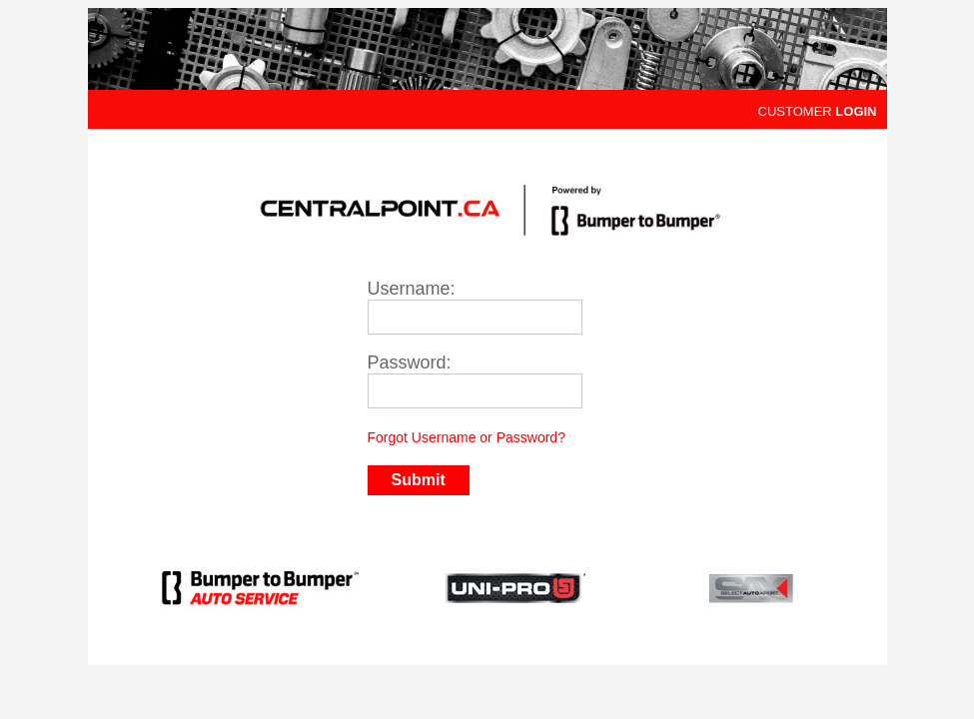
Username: (412, 289)
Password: (410, 362)
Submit (419, 479)
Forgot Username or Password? (466, 437)
